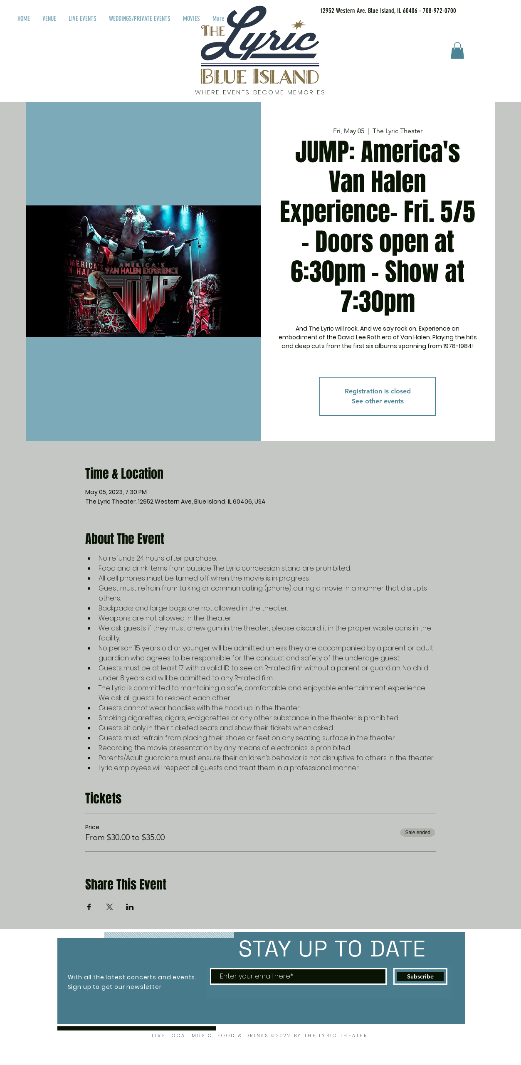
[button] (457, 50)
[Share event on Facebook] (89, 907)
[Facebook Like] (485, 9)
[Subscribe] (420, 976)
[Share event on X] (110, 907)
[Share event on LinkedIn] (130, 907)
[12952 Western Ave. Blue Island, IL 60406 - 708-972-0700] (377, 10)
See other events (378, 401)
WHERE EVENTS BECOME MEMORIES (260, 92)
